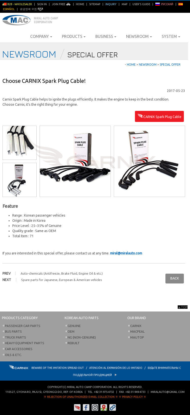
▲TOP (183, 307)
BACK (174, 278)
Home (80, 4)
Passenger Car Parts (22, 325)
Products (74, 36)
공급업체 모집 (31, 9)
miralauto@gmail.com (168, 391)
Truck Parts (15, 337)
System (171, 36)
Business (105, 36)
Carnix (135, 325)
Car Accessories (18, 349)
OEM (71, 331)
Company (41, 36)
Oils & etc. (13, 354)
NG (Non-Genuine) (82, 337)
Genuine (74, 325)
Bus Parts (13, 331)
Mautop (137, 337)
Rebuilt (74, 343)
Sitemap (94, 4)
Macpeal (137, 331)
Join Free (61, 4)
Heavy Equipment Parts (24, 343)
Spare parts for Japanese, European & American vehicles (61, 280)
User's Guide (141, 4)
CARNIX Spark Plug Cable (159, 117)
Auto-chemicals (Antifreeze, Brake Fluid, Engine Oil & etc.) (62, 273)
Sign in (42, 4)
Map (124, 4)
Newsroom (139, 36)
